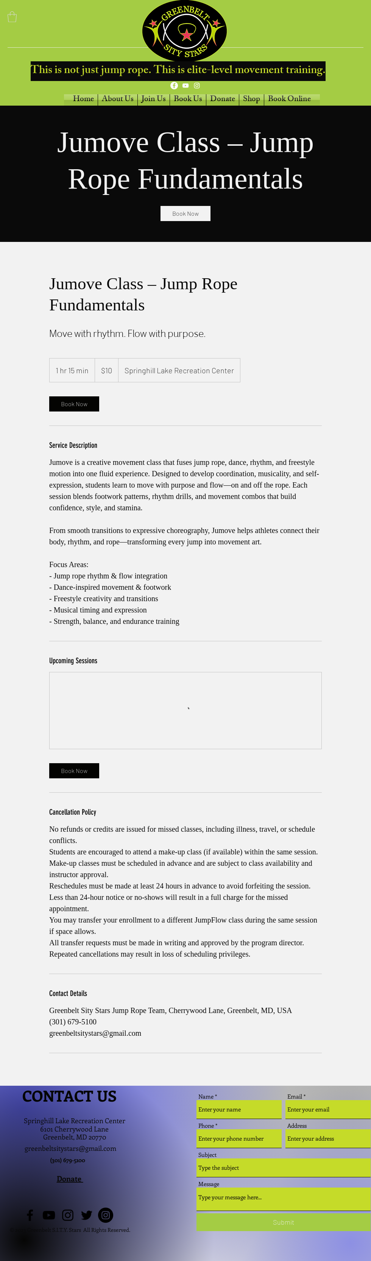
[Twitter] (86, 1215)
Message (208, 1184)
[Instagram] (197, 85)
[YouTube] (185, 85)
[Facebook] (174, 85)
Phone (206, 1126)
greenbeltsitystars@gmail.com (70, 1148)
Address (297, 1126)
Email (294, 1096)
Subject (207, 1155)
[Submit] (283, 1222)
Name (206, 1096)
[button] (12, 16)
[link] (185, 213)
